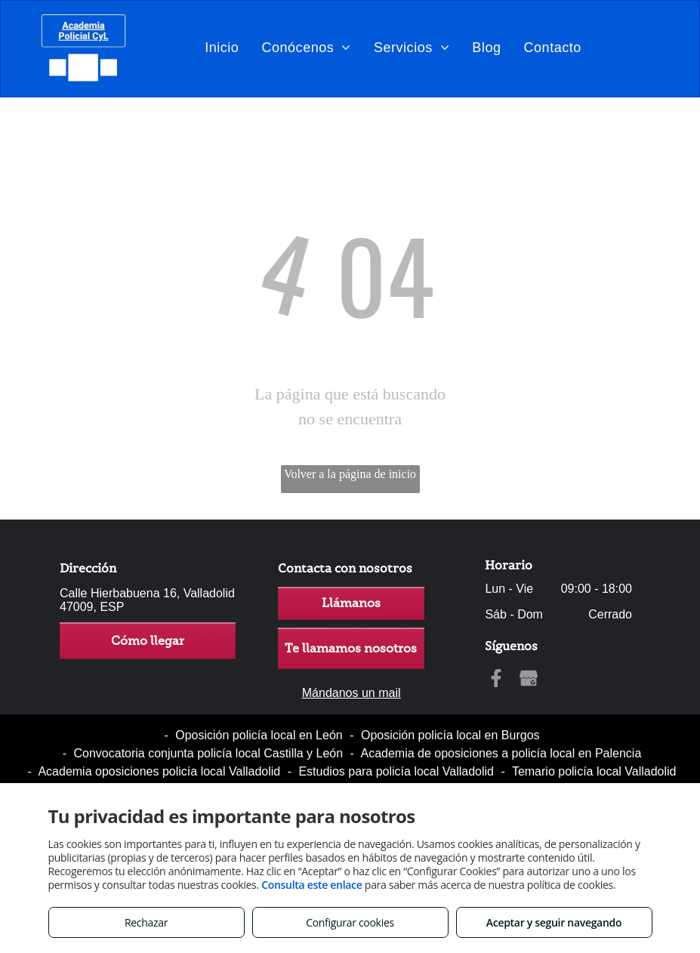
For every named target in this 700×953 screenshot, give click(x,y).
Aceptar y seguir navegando (553, 922)
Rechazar (146, 922)
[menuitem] (221, 47)
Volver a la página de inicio (350, 473)
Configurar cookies (350, 922)
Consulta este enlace (311, 884)
